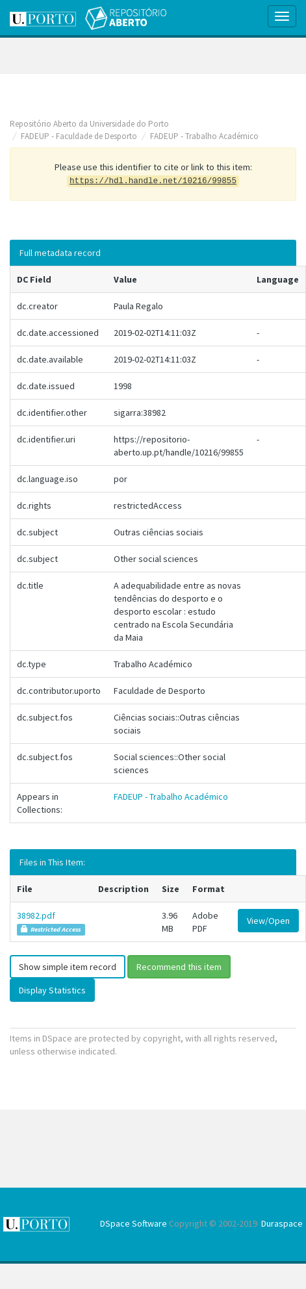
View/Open (268, 920)
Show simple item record (67, 967)
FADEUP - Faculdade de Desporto (79, 136)
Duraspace (282, 1223)
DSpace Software (133, 1223)
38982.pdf (36, 915)
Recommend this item (179, 967)
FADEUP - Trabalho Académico (204, 136)
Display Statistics (52, 990)
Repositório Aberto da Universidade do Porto (89, 123)
